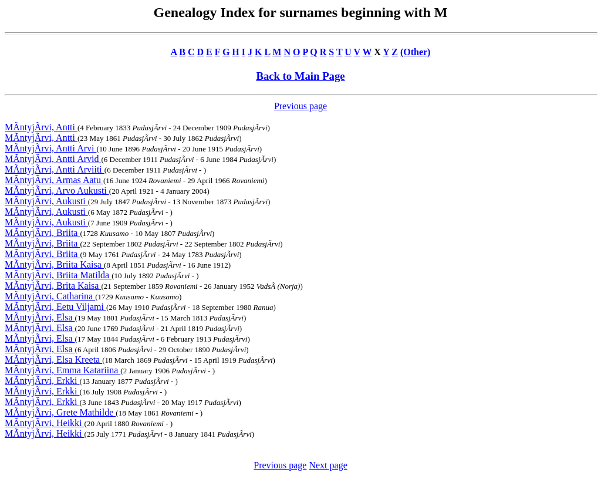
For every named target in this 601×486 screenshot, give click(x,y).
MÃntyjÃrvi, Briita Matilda (58, 275)
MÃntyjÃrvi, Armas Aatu (54, 180)
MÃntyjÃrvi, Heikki (45, 423)
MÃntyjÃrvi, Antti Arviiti (54, 169)
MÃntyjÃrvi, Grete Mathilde (60, 412)
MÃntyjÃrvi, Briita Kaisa (54, 264)
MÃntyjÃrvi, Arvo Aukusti (57, 190)
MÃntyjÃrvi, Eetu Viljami (55, 307)
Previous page (300, 106)
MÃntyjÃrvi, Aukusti (46, 201)
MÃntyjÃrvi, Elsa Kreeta (53, 360)
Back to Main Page (300, 76)
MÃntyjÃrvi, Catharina (50, 296)
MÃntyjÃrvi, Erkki (42, 381)
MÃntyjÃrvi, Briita (42, 233)
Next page (328, 465)
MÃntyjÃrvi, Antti (41, 127)
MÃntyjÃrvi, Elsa (40, 317)
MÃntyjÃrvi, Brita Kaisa (53, 286)
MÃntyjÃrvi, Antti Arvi (50, 148)
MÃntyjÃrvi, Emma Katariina (62, 370)
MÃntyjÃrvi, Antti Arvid (53, 159)
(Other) (415, 52)
